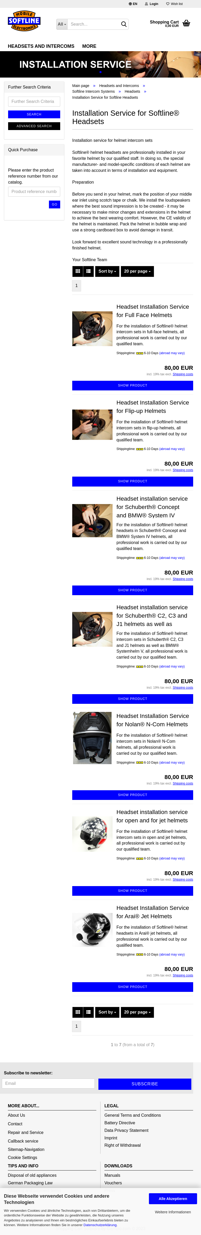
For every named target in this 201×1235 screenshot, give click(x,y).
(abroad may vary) (172, 353)
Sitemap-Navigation (26, 1149)
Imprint (110, 1138)
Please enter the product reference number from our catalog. (33, 176)
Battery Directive (119, 1123)
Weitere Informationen (173, 1212)
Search (34, 114)
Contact (15, 1124)
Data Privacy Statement (126, 1130)
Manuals (112, 1175)
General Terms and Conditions (132, 1115)
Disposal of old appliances (32, 1175)
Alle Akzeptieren (173, 1199)
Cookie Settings (22, 1157)
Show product (132, 385)
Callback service (23, 1141)
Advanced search (34, 126)
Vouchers (113, 1183)
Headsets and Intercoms (41, 46)
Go (54, 204)
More (89, 46)
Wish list (174, 4)
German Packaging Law (30, 1183)
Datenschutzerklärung (99, 1225)
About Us (16, 1115)
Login (151, 4)
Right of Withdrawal (122, 1145)
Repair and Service (25, 1132)
